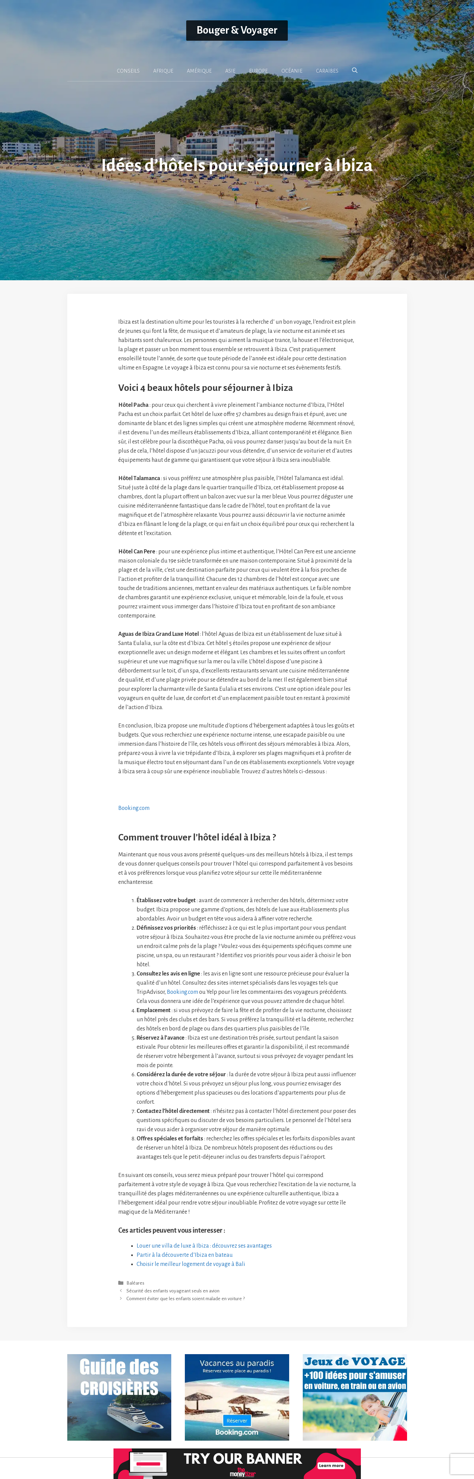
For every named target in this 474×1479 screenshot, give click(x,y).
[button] (354, 70)
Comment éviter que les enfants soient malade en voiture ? (185, 1299)
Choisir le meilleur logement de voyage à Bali (191, 1264)
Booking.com (134, 808)
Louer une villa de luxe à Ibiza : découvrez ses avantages (204, 1246)
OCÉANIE (291, 71)
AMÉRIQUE (199, 71)
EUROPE (258, 71)
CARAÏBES (327, 71)
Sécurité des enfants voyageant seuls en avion (173, 1291)
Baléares (135, 1283)
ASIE (230, 71)
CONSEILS (128, 71)
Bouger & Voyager (237, 30)
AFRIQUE (163, 71)
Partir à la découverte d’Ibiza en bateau (185, 1255)
